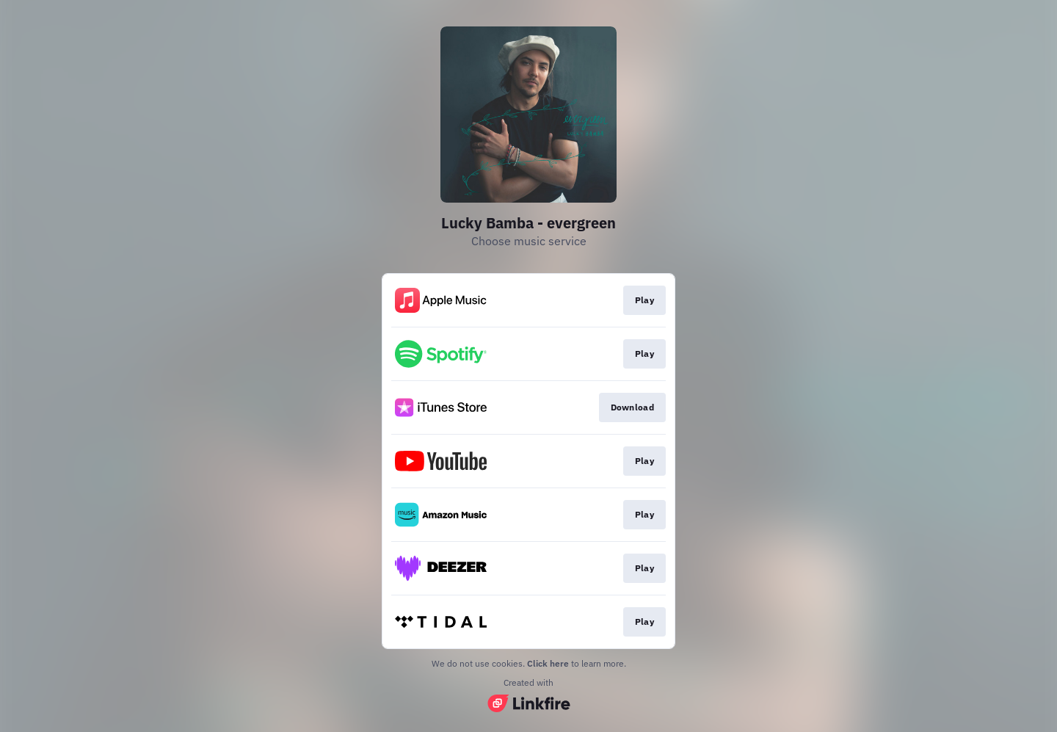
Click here (548, 663)
